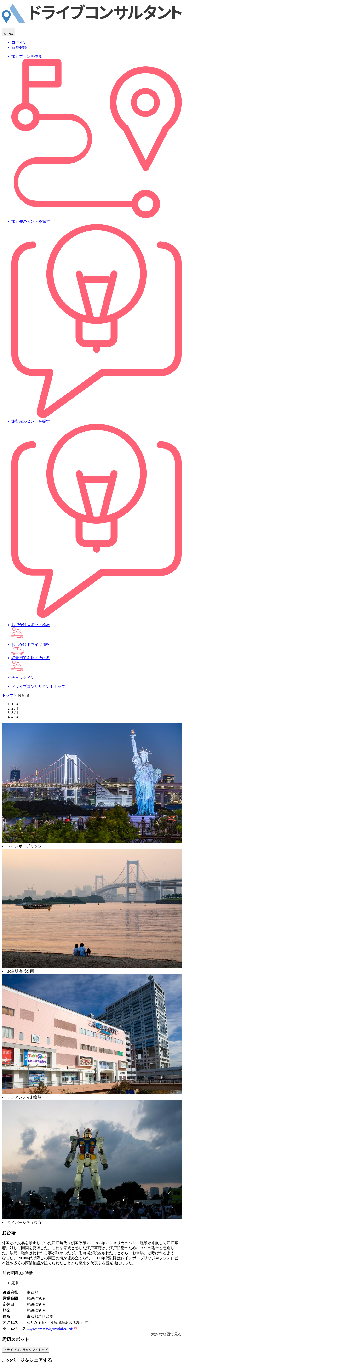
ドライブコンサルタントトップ (25, 1349)
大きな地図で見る (166, 1334)
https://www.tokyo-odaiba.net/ (52, 1328)
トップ (7, 695)
